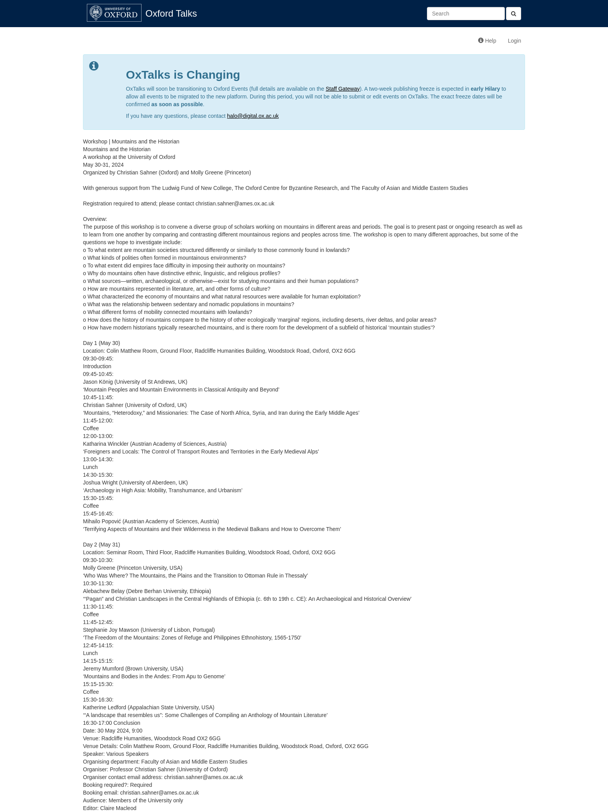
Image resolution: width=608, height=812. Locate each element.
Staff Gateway (343, 89)
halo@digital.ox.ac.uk (253, 116)
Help (487, 41)
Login (514, 41)
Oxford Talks (171, 13)
